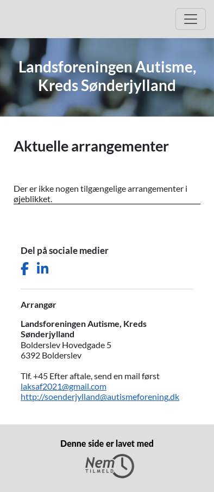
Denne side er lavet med (107, 458)
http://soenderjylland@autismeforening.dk (100, 396)
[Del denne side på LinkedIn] (42, 269)
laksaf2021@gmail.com (63, 386)
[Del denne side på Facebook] (25, 269)
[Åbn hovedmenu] (190, 19)
